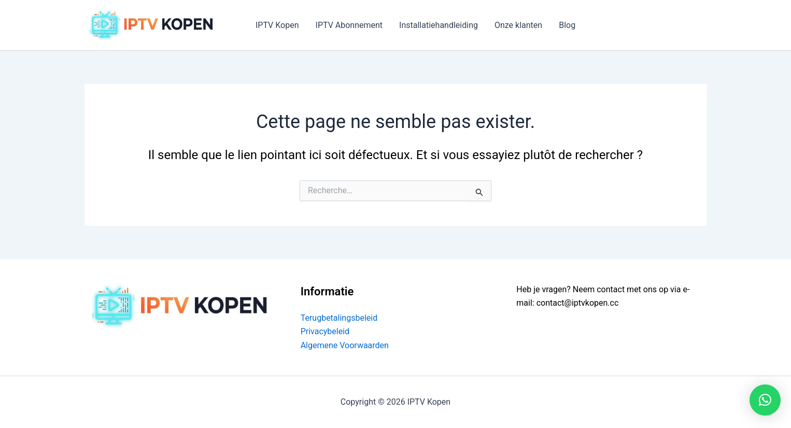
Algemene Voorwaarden (345, 345)
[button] (765, 400)
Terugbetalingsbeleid (339, 318)
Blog (567, 25)
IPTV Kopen (277, 25)
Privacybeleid (325, 331)
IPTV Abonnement (349, 25)
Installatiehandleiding (438, 25)
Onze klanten (518, 25)
